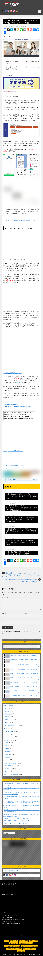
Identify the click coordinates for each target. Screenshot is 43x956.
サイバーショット (9, 750)
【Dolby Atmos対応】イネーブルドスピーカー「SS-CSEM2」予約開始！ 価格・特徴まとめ (25, 508)
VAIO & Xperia (8, 754)
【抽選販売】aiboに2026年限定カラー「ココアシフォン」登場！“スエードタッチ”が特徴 (21, 542)
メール (24, 627)
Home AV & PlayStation (10, 777)
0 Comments (23, 26)
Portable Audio (8, 765)
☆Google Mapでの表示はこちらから (13, 462)
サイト (4, 634)
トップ (6, 954)
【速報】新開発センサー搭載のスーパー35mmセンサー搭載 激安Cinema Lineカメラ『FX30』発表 (22, 594)
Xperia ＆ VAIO (34, 954)
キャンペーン (8, 733)
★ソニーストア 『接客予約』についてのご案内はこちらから (19, 220)
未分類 (6, 785)
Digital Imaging (23, 954)
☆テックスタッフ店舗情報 (11, 788)
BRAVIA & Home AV (10, 779)
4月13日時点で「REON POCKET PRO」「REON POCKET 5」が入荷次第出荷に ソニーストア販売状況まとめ (21, 519)
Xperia (6, 756)
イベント (7, 736)
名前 (4, 627)
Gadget (7, 762)
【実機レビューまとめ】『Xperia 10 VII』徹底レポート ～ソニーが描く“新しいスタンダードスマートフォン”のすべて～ (21, 833)
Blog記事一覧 (13, 954)
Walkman (7, 771)
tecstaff (5, 26)
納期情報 (7, 730)
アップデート (8, 727)
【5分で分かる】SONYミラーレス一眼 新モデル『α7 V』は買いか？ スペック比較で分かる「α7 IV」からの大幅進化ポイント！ (22, 815)
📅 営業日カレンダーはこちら (11, 884)
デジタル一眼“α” (9, 745)
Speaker (7, 773)
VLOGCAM (7, 748)
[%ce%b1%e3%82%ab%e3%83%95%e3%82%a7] (11, 11)
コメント (5, 611)
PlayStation (8, 782)
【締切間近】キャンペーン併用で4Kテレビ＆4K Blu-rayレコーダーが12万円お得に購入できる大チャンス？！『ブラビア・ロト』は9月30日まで (21, 588)
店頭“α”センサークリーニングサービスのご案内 (15, 837)
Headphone (8, 768)
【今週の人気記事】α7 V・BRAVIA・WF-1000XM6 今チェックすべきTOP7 (21, 566)
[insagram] (14, 11)
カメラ (6, 742)
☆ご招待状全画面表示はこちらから (12, 384)
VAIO (6, 759)
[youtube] (8, 11)
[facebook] (6, 11)
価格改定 (7, 725)
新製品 (6, 722)
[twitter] (3, 11)
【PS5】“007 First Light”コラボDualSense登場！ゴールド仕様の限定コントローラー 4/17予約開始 (21, 531)
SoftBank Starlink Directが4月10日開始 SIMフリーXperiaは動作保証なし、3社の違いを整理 (21, 554)
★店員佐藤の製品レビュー (11, 739)
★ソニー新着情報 (13, 26)
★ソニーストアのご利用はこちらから (13, 477)
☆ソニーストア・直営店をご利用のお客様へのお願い (17, 418)
